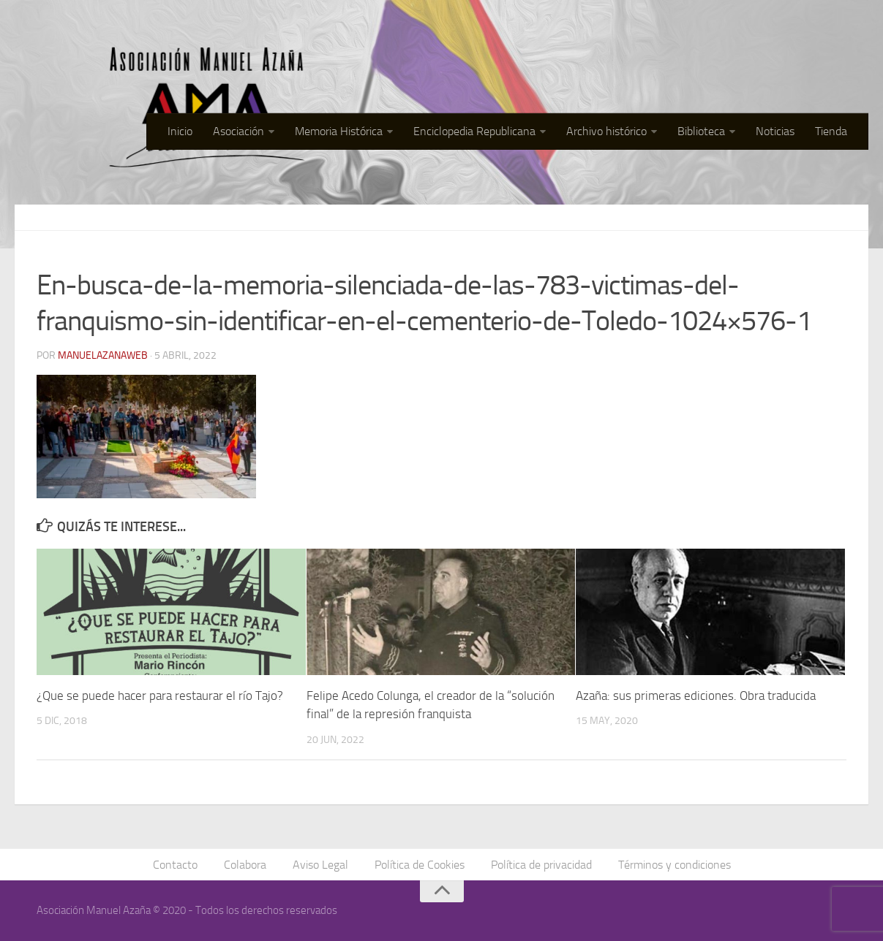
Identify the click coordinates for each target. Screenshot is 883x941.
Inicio (180, 131)
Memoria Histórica (339, 131)
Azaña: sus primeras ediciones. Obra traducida (696, 695)
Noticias (775, 131)
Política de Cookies (420, 865)
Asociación (238, 131)
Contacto (175, 865)
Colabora (245, 865)
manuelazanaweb (103, 355)
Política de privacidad (541, 865)
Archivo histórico (606, 131)
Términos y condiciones (674, 865)
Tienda (831, 131)
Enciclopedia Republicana (474, 131)
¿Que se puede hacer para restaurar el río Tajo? (160, 695)
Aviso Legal (320, 865)
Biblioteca (701, 131)
